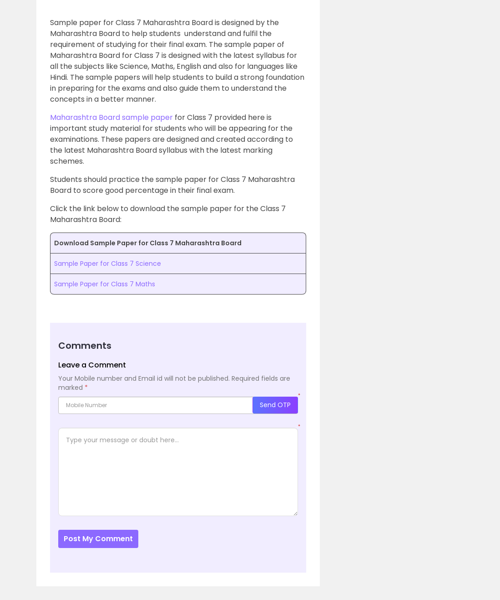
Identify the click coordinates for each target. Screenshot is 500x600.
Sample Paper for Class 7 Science (107, 263)
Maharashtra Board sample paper (111, 117)
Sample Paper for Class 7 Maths (104, 284)
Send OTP (275, 404)
